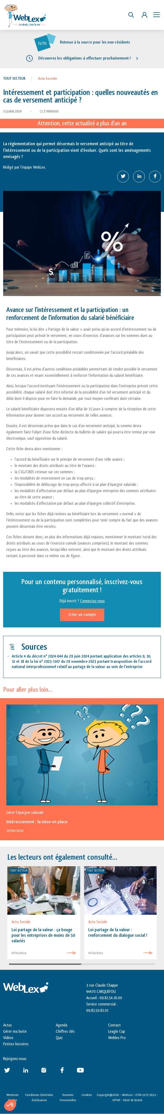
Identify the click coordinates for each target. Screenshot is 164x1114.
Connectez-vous (92, 601)
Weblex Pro (117, 1038)
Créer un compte (82, 615)
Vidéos (8, 1038)
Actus (7, 1025)
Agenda (61, 1025)
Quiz (59, 1038)
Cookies (86, 1094)
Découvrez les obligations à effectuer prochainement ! (84, 58)
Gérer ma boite (15, 1032)
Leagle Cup (116, 1032)
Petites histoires (16, 1044)
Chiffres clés (65, 1032)
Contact (114, 1025)
